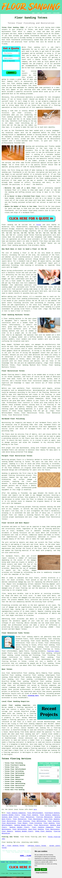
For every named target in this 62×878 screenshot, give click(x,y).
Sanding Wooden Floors (11, 815)
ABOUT (43, 13)
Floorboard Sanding (52, 813)
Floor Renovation (27, 817)
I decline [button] (44, 869)
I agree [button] (37, 869)
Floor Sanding (49, 823)
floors (36, 578)
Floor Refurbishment (35, 813)
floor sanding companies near (35, 724)
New (7, 862)
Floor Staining (24, 821)
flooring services (9, 661)
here (35, 809)
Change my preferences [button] (41, 872)
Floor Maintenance (35, 819)
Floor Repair (23, 823)
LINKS (38, 13)
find (7, 673)
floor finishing (48, 655)
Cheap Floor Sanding (30, 815)
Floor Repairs (7, 831)
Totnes (38, 224)
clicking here (33, 695)
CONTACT (49, 13)
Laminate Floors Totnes (36, 845)
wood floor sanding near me (27, 734)
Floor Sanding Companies (16, 813)
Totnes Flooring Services (16, 759)
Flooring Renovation (44, 817)
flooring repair (53, 651)
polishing (5, 436)
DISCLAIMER (56, 13)
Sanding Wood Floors (10, 817)
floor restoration (52, 647)
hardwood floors (50, 424)
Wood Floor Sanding (51, 819)
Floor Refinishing (39, 821)
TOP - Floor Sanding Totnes (13, 845)
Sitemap (3, 862)
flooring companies (48, 685)
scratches (30, 615)
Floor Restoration (9, 821)
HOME (33, 13)
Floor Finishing (35, 823)
